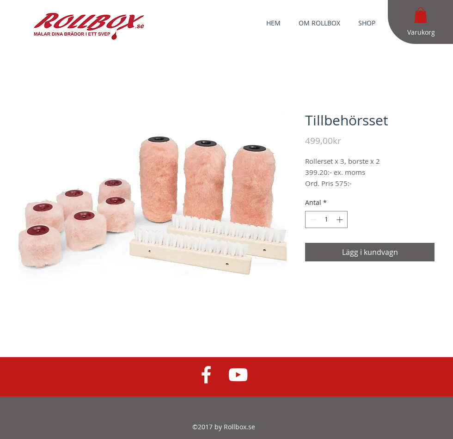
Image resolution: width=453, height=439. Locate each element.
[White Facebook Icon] (206, 374)
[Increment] (340, 219)
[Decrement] (312, 219)
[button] (420, 15)
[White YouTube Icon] (238, 374)
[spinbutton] (326, 219)
